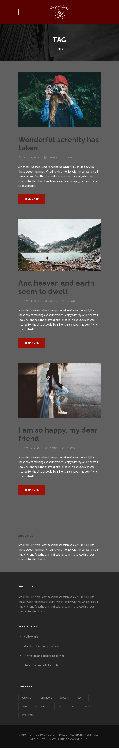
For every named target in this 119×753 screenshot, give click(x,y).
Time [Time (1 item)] (60, 706)
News (71, 157)
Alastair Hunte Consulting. (67, 739)
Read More (32, 199)
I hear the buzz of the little (41, 665)
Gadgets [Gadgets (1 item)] (64, 697)
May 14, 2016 (32, 448)
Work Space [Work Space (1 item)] (28, 715)
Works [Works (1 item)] (87, 706)
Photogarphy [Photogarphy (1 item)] (42, 706)
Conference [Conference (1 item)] (45, 697)
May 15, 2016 (31, 301)
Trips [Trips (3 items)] (73, 706)
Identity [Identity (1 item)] (81, 697)
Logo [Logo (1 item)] (24, 706)
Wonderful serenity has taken (42, 646)
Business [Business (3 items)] (26, 697)
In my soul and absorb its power (44, 655)
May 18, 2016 (32, 157)
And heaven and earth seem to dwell (56, 287)
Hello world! (31, 636)
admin (54, 157)
